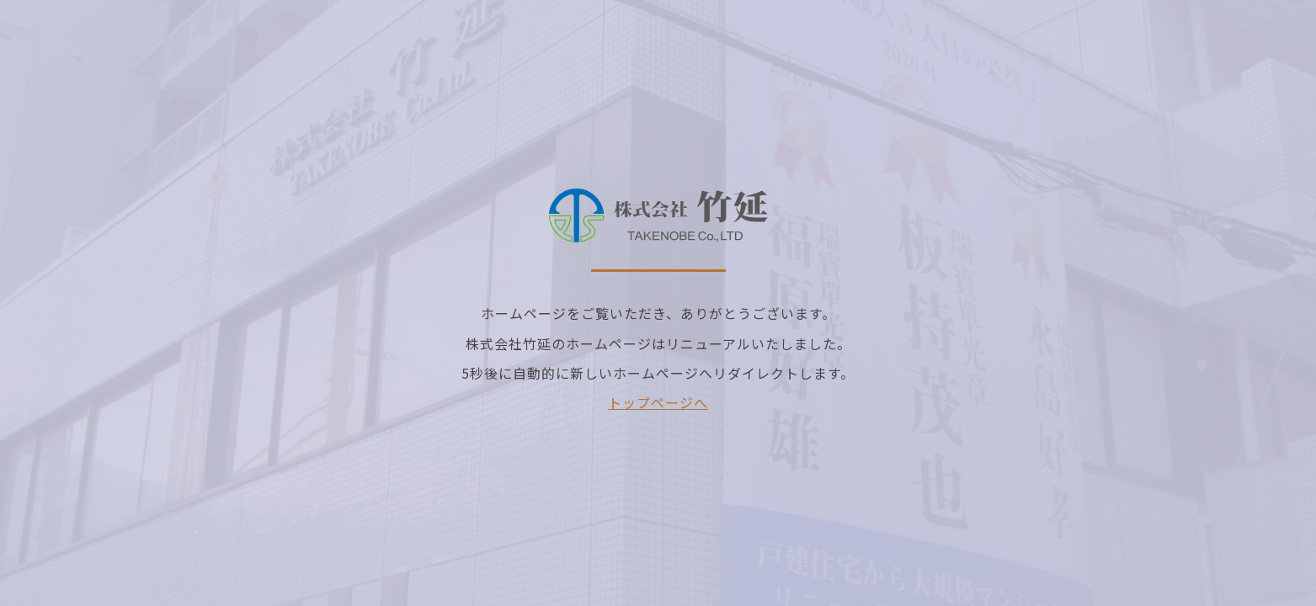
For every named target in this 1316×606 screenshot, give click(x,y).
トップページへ (658, 402)
